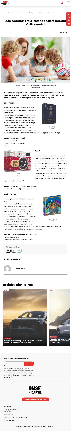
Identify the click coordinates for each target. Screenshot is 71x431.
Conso (18, 13)
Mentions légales (33, 426)
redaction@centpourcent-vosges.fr (15, 417)
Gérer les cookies (21, 426)
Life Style (11, 13)
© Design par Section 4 (47, 426)
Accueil (6, 13)
